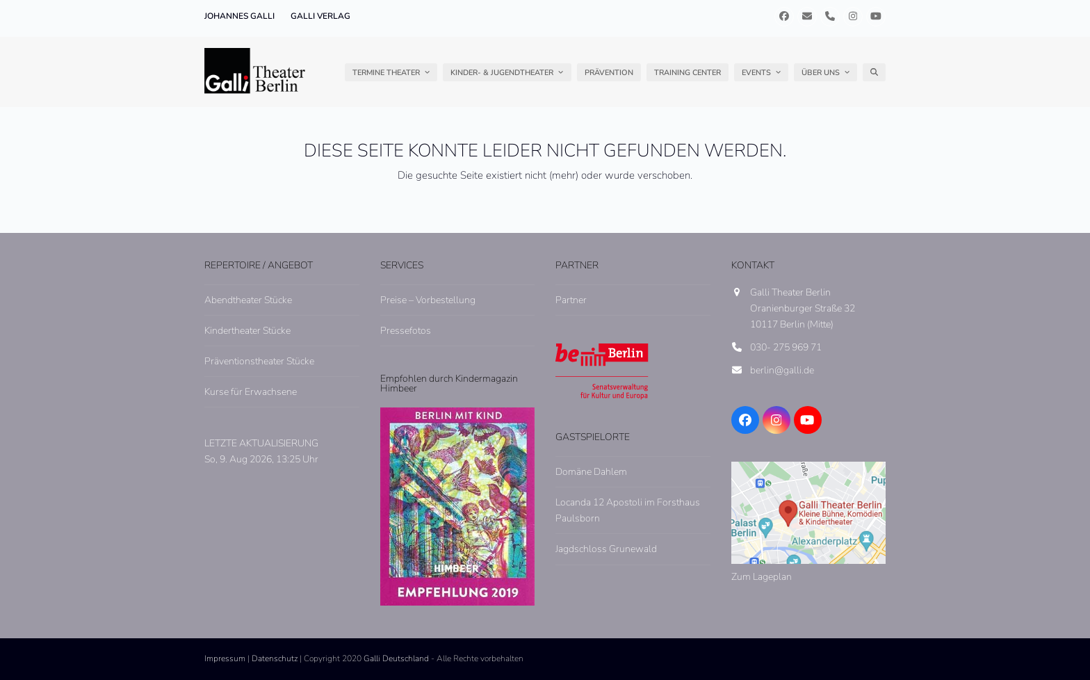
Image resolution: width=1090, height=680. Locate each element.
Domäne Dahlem (591, 471)
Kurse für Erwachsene (250, 391)
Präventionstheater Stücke (259, 361)
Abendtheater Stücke (248, 300)
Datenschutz (275, 658)
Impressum (224, 658)
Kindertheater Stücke (247, 330)
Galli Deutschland (396, 658)
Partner (571, 300)
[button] (874, 72)
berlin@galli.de (782, 370)
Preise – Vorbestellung (427, 300)
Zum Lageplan (761, 576)
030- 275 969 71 (786, 347)
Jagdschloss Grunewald (606, 549)
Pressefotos (405, 330)
